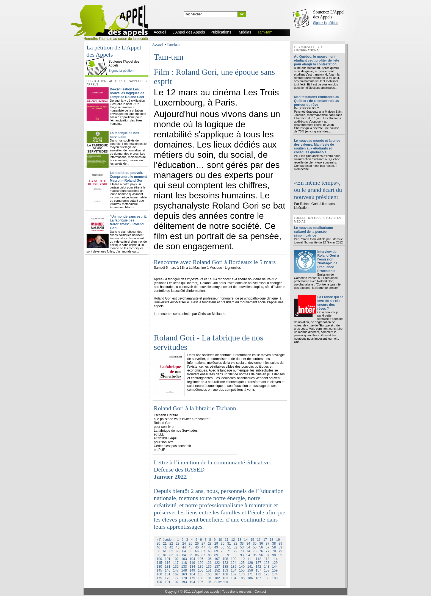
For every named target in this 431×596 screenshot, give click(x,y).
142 (258, 567)
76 (261, 551)
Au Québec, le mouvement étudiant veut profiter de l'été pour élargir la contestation (316, 60)
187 (258, 578)
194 (192, 582)
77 (267, 551)
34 (248, 543)
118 (184, 563)
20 (158, 543)
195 (200, 582)
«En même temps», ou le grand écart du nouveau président (318, 189)
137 (217, 567)
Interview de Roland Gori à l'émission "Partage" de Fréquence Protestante (328, 261)
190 (159, 582)
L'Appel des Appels (98, 57)
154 (233, 570)
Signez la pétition (325, 23)
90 (222, 555)
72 (235, 551)
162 (176, 574)
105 (200, 559)
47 (203, 547)
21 (165, 543)
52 (235, 547)
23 (177, 543)
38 (274, 543)
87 (203, 555)
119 (192, 563)
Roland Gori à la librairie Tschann (195, 408)
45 (190, 547)
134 (192, 567)
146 (167, 570)
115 (159, 563)
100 (159, 559)
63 (177, 551)
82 (171, 555)
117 (176, 563)
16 (259, 540)
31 (229, 543)
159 (275, 570)
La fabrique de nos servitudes (124, 135)
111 (250, 559)
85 (190, 555)
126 (250, 563)
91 (229, 555)
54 (248, 547)
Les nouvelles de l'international (309, 48)
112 (258, 559)
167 (217, 574)
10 (220, 540)
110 (242, 559)
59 (280, 547)
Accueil (158, 44)
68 (209, 551)
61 (165, 551)
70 (222, 551)
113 (266, 559)
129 (275, 563)
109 (233, 559)
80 (158, 555)
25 (190, 543)
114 (275, 559)
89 (216, 555)
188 (266, 578)
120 (200, 563)
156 (250, 570)
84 (184, 555)
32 (235, 543)
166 (209, 574)
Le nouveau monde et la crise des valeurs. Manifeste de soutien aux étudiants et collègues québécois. (317, 146)
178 (184, 578)
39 (280, 543)
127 (258, 563)
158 (266, 570)
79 (280, 551)
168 (225, 574)
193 (184, 582)
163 (184, 574)
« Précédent (166, 540)
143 (266, 567)
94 (248, 555)
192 (176, 582)
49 (216, 547)
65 (190, 551)
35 (254, 543)
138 (225, 567)
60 (158, 551)
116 (167, 563)
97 (267, 555)
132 (176, 567)
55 (254, 547)
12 (233, 540)
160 (159, 574)
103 (184, 559)
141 (250, 567)
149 (192, 570)
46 (197, 547)
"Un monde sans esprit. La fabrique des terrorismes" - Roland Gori (128, 222)
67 (203, 551)
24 (184, 543)
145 (159, 570)
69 (216, 551)
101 (167, 559)
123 (225, 563)
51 (229, 547)
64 (184, 551)
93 (242, 555)
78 (274, 551)
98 (274, 555)
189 (275, 578)
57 (267, 547)
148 (184, 570)
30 (222, 543)
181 (209, 578)
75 (254, 551)
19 (278, 540)
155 (242, 570)
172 (258, 574)
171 (250, 574)
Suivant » (221, 582)
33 (242, 543)
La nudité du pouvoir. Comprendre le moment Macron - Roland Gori (128, 176)
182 (217, 578)
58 (274, 547)
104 (192, 559)
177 (176, 578)
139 (233, 567)
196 (209, 582)
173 (266, 574)
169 (233, 574)
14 (246, 540)
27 (203, 543)
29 (216, 543)
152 (217, 570)
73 (242, 551)
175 (159, 578)
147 (176, 570)
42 (171, 547)
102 (176, 559)
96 (261, 555)
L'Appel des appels (205, 592)
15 (252, 540)
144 (275, 567)
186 (250, 578)
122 (217, 563)
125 (242, 563)
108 (225, 559)
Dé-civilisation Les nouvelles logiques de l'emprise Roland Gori (127, 93)
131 (167, 567)
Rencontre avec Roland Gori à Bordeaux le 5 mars (215, 262)
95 (254, 555)
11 (226, 540)
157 (258, 570)
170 (242, 574)
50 (222, 547)
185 (242, 578)
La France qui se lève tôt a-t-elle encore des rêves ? (330, 303)
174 (275, 574)
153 (225, 570)
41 (165, 547)
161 (167, 574)
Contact (260, 592)
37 (267, 543)
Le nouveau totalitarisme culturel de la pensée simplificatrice (313, 231)
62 (171, 551)
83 (177, 555)
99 (280, 555)
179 (192, 578)
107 (217, 559)
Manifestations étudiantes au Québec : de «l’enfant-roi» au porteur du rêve (316, 101)
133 (184, 567)
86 (197, 555)
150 (200, 570)
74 (248, 551)
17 (265, 540)
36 (261, 543)
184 (233, 578)
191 (167, 582)
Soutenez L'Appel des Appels (328, 14)
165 (200, 574)
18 (271, 540)
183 (225, 578)
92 (235, 555)
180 (200, 578)
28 (209, 543)
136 (209, 567)
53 (242, 547)
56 (261, 547)
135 (200, 567)
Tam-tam (173, 44)
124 (233, 563)
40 (158, 547)
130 (159, 567)
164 (192, 574)
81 (165, 555)
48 (209, 547)
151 (209, 570)
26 (197, 543)
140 (242, 567)
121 (209, 563)
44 (184, 547)
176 (167, 578)
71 (229, 551)
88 (209, 555)
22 (171, 543)
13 (239, 540)
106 (209, 559)
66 (197, 551)
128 (266, 563)
